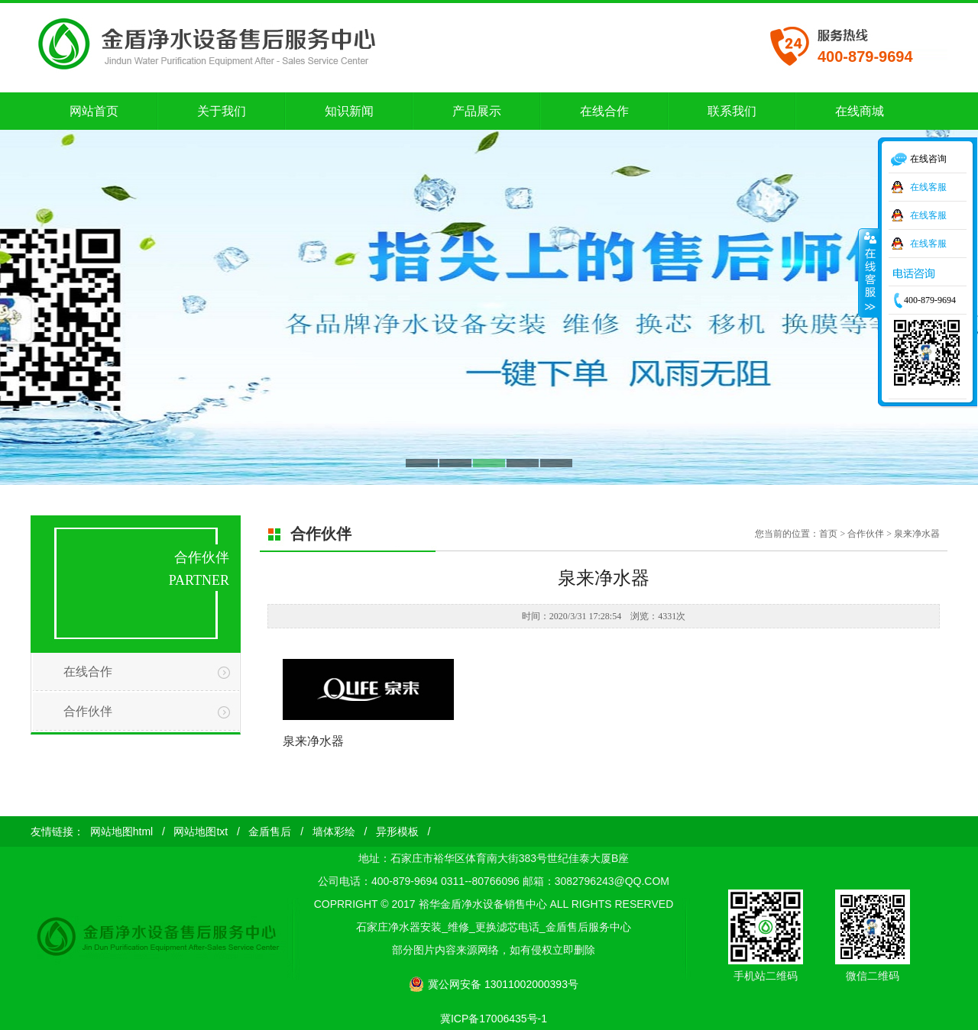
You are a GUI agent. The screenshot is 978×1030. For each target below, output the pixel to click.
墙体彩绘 (334, 831)
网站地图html (121, 831)
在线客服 (928, 187)
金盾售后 (269, 831)
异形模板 (397, 831)
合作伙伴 (87, 711)
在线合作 (87, 671)
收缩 (868, 273)
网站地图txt (200, 831)
